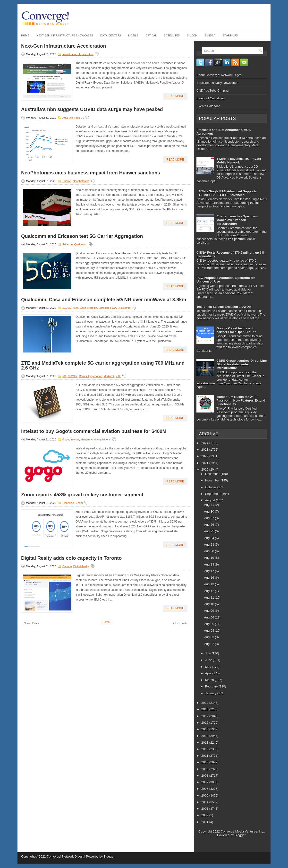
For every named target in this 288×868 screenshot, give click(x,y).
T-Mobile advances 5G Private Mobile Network (238, 160)
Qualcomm (80, 244)
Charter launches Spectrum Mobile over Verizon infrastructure (237, 220)
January (211, 693)
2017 (205, 716)
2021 (205, 463)
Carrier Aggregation (90, 376)
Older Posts (180, 623)
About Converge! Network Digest (219, 75)
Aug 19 (209, 557)
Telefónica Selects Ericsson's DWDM (224, 307)
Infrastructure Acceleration (77, 54)
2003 (205, 808)
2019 (205, 703)
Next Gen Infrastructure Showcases (64, 35)
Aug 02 (209, 644)
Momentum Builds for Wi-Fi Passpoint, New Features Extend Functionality (240, 400)
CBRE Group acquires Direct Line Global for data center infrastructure (241, 364)
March (210, 680)
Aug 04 (209, 630)
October (211, 487)
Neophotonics (81, 181)
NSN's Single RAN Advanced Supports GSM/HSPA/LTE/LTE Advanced (228, 193)
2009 (205, 769)
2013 (205, 742)
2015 (205, 729)
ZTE (118, 376)
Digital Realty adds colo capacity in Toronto (71, 558)
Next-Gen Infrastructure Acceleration (63, 45)
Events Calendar (208, 106)
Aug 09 (209, 610)
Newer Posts (31, 623)
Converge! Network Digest (65, 856)
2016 (205, 722)
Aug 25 (209, 531)
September (213, 494)
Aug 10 (209, 604)
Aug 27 (209, 518)
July (208, 653)
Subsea (210, 35)
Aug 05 (209, 624)
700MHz (72, 376)
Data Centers (110, 35)
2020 (205, 469)
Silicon (192, 35)
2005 (205, 795)
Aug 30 (209, 511)
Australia (67, 117)
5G (64, 307)
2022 (205, 456)
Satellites (172, 35)
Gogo (65, 439)
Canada (67, 566)
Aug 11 (209, 597)
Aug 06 (209, 617)
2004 (205, 802)
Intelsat (74, 439)
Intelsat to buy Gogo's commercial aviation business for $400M (93, 431)
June (209, 660)
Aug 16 (209, 577)
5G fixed (73, 307)
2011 (205, 755)
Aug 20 (209, 551)
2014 (205, 736)
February (212, 686)
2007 (205, 782)
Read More (175, 96)
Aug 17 (209, 571)
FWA (113, 307)
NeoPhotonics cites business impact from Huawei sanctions (90, 172)
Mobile (133, 35)
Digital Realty (81, 566)
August (210, 500)
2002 (205, 815)
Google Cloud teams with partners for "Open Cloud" (236, 330)
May (208, 667)
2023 (205, 449)
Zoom (79, 502)
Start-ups (230, 35)
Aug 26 (209, 524)
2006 (205, 789)
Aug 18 (209, 564)
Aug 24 (209, 538)
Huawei (66, 181)
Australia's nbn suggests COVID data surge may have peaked (92, 109)
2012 (205, 749)
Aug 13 (209, 584)
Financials (68, 502)
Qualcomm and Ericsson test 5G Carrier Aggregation (82, 236)
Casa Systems (88, 307)
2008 (205, 775)
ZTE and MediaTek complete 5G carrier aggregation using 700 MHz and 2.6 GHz (103, 365)
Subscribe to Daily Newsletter (217, 83)
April (208, 673)
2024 (205, 443)
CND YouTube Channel (212, 90)
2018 (205, 709)
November (213, 480)
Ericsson (67, 244)
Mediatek (109, 376)
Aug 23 (209, 544)
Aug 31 (209, 505)
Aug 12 (209, 591)
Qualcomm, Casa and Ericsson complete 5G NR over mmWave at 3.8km (103, 299)
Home (25, 35)
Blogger (240, 835)
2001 (205, 822)
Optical (151, 35)
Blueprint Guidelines (210, 98)
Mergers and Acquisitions (96, 439)
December (213, 474)
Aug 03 (209, 637)
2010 (205, 762)
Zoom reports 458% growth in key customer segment (82, 494)
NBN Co (79, 117)
